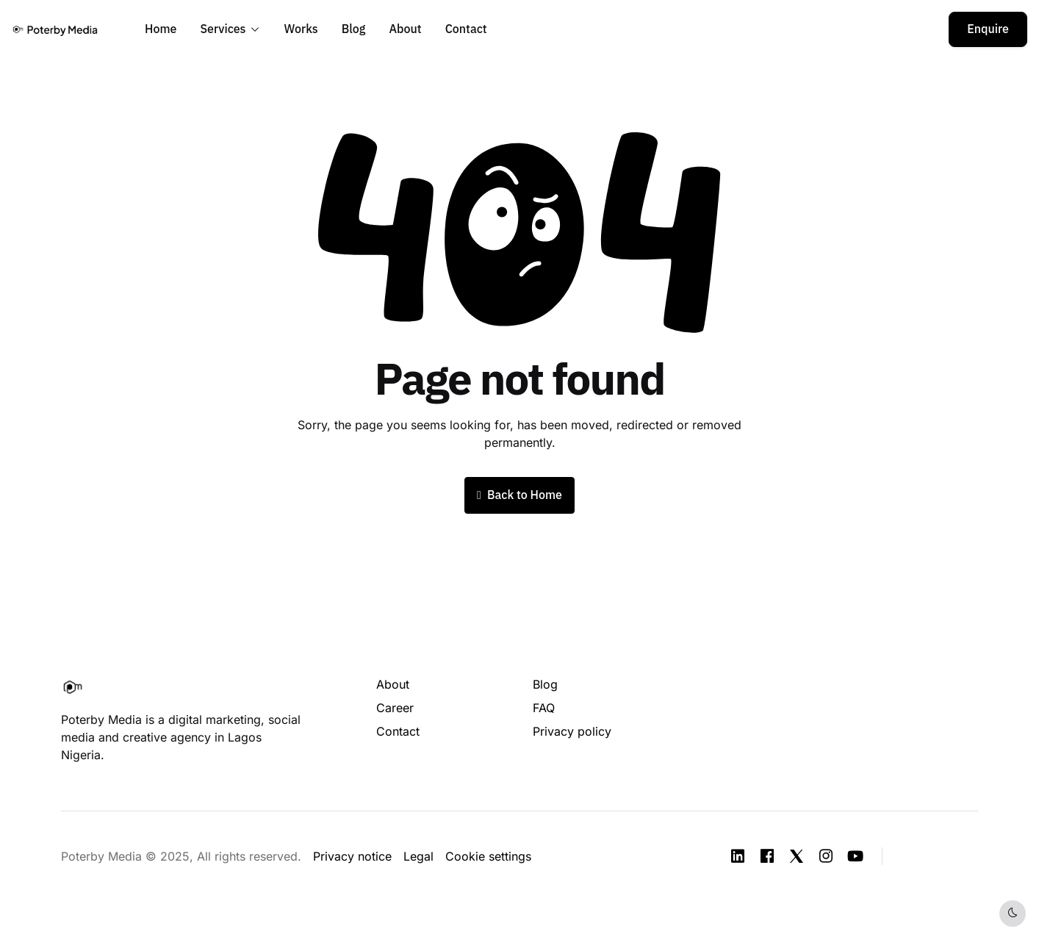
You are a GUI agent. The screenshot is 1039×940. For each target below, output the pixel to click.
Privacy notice (352, 856)
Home (160, 29)
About (405, 29)
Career (395, 707)
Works (301, 29)
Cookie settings (488, 856)
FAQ (544, 707)
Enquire (988, 29)
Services (222, 29)
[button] (939, 855)
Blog (354, 29)
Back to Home (519, 495)
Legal (418, 856)
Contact (466, 29)
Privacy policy (572, 731)
